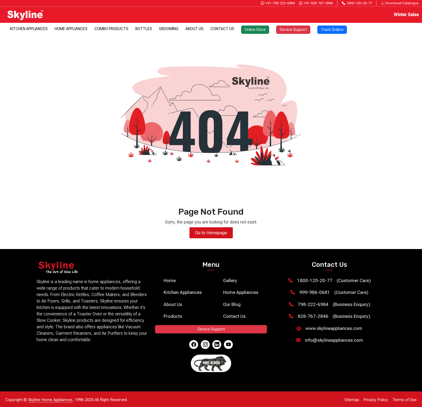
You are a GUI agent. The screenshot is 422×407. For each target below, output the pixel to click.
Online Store (255, 29)
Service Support (293, 29)
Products (173, 316)
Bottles (143, 29)
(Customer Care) (329, 280)
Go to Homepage (211, 232)
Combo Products (111, 29)
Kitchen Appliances (29, 29)
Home (170, 280)
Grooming (168, 29)
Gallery (230, 280)
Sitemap (351, 399)
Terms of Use (404, 399)
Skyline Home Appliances (50, 399)
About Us (194, 29)
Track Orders (332, 29)
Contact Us (222, 29)
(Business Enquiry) (329, 304)
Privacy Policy (375, 399)
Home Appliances (71, 29)
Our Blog (232, 304)
